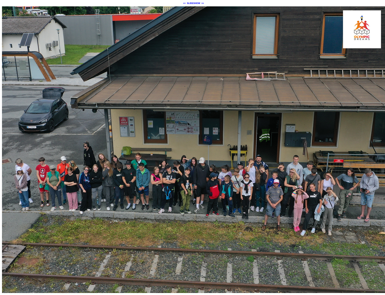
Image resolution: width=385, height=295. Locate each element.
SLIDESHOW (193, 3)
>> (202, 3)
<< (184, 3)
